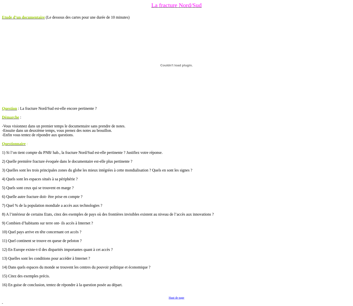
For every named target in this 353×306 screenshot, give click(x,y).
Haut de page (176, 297)
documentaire (33, 17)
